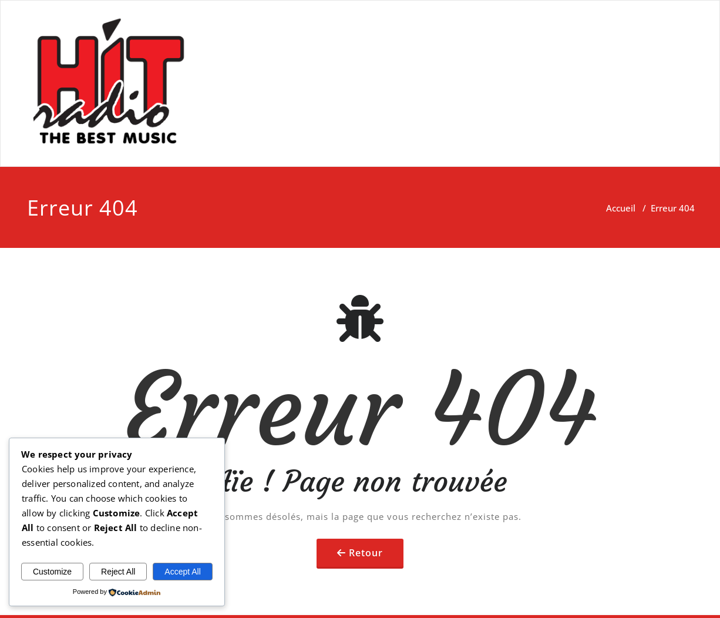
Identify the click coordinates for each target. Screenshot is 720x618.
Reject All (118, 571)
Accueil (620, 208)
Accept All (182, 571)
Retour (366, 552)
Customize (52, 571)
